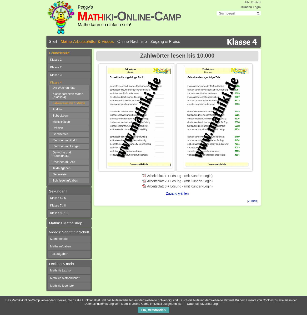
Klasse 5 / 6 (58, 198)
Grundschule (59, 53)
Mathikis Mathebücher (65, 278)
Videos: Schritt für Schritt (69, 232)
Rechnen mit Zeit (64, 162)
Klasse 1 (56, 59)
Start (53, 41)
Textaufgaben (62, 168)
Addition (58, 109)
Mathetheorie (59, 239)
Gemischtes (61, 134)
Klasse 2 (56, 67)
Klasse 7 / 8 (58, 205)
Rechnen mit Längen (66, 146)
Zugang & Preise (165, 41)
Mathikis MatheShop (65, 223)
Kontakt (256, 2)
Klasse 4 (56, 82)
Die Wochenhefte (64, 87)
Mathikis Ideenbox (62, 285)
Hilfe (247, 2)
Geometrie (60, 174)
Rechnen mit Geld (65, 140)
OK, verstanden (153, 310)
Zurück (252, 201)
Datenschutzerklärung (202, 303)
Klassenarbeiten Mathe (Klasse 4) (68, 95)
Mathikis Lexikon (61, 270)
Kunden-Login (251, 7)
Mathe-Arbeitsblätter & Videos (87, 41)
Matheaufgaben (60, 246)
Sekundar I (58, 191)
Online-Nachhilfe (132, 41)
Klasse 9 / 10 (59, 213)
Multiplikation (61, 121)
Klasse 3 (56, 75)
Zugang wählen (177, 193)
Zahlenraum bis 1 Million (69, 103)
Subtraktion (60, 115)
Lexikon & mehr (62, 264)
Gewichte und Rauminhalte (62, 154)
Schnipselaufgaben (65, 180)
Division (58, 128)
